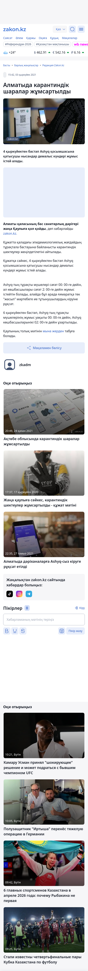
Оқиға (43, 38)
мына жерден (53, 331)
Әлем (19, 38)
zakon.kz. (10, 233)
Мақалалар (69, 38)
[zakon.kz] (14, 29)
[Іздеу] (72, 29)
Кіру (82, 608)
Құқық (54, 38)
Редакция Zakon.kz (53, 65)
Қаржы (31, 38)
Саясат (7, 38)
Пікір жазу (75, 631)
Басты (6, 65)
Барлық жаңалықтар (26, 65)
